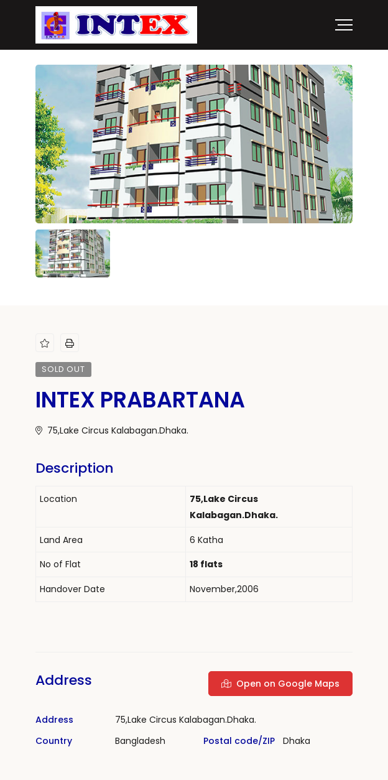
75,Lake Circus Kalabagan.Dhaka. (111, 430)
